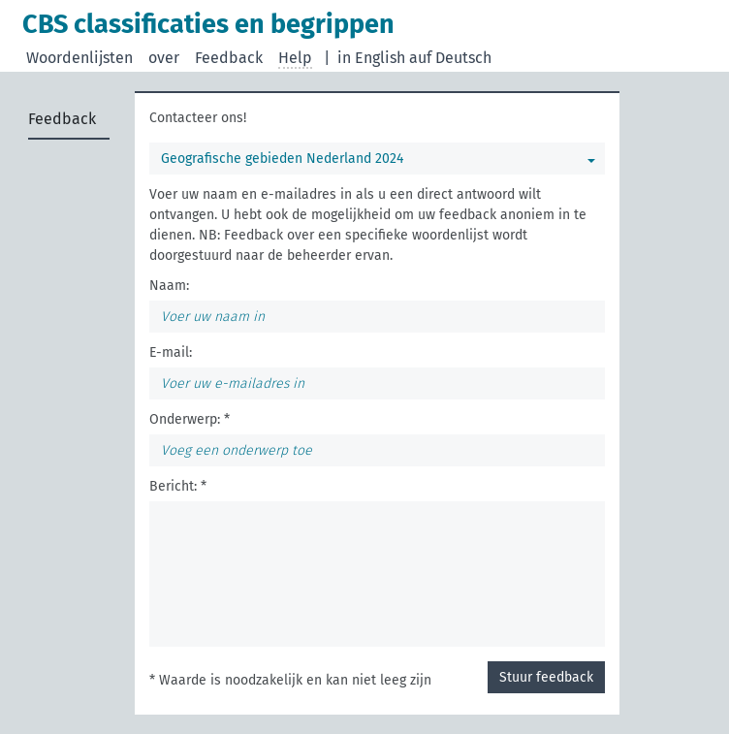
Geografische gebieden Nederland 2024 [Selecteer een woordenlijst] (282, 158)
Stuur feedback (546, 677)
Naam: (169, 285)
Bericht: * (177, 486)
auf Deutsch (450, 57)
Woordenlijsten (79, 57)
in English (371, 57)
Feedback (229, 57)
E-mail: (170, 352)
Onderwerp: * (189, 419)
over (163, 57)
